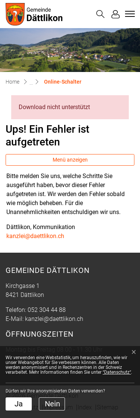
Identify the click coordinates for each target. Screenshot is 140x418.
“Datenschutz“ (117, 372)
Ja (19, 403)
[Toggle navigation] (128, 14)
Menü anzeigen (70, 160)
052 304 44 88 (47, 309)
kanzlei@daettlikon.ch (35, 236)
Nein (52, 403)
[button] (100, 14)
